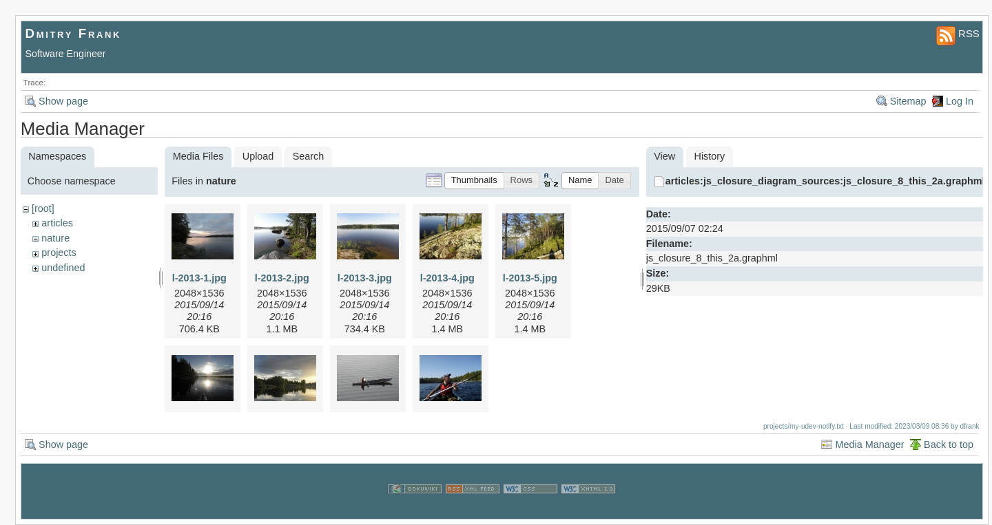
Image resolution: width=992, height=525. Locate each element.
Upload (258, 156)
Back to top (948, 444)
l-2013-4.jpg (447, 277)
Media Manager (869, 444)
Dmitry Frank (73, 33)
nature (55, 238)
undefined (63, 267)
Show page (63, 101)
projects (58, 252)
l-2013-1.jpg (199, 277)
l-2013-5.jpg (530, 277)
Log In (959, 101)
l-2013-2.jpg (282, 277)
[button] (474, 180)
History (709, 156)
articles (57, 222)
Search (308, 156)
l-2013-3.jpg (365, 277)
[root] (43, 208)
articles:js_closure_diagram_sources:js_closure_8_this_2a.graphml (825, 180)
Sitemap (908, 101)
